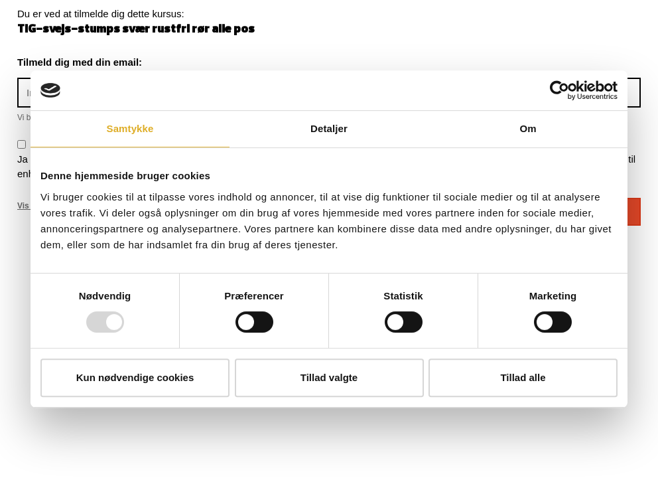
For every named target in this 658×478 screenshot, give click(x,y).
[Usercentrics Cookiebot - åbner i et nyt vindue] (559, 90)
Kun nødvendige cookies (135, 377)
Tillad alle (522, 377)
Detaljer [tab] (329, 128)
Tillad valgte (329, 377)
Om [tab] (527, 128)
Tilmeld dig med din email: (79, 62)
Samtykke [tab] (130, 128)
